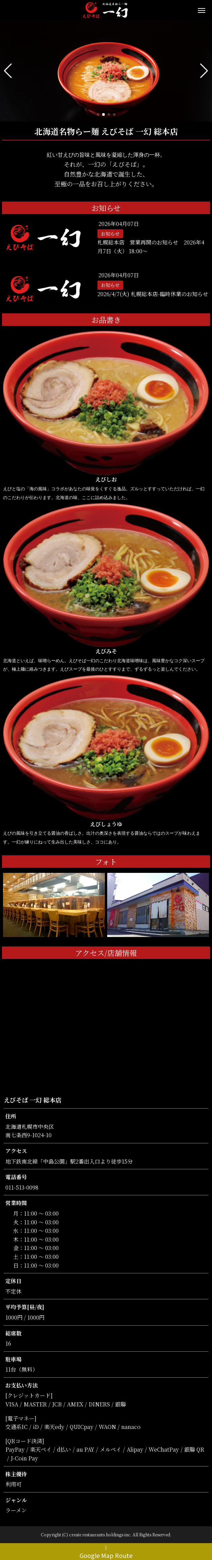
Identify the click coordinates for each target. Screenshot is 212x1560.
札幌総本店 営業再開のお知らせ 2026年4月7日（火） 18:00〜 (150, 246)
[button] (7, 70)
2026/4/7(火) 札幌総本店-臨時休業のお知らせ (152, 294)
